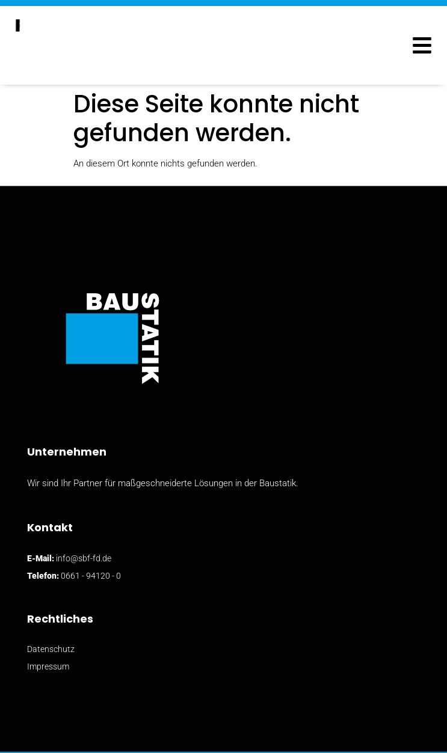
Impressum (48, 666)
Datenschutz (51, 649)
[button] (422, 45)
